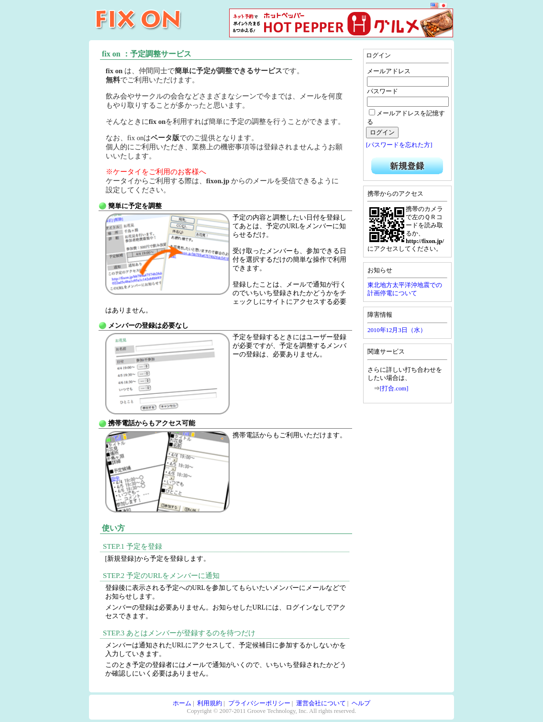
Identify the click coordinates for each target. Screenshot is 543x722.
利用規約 (209, 703)
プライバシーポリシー (259, 703)
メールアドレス (388, 71)
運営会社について (321, 703)
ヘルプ (361, 703)
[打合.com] (394, 388)
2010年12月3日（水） (396, 330)
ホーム (182, 703)
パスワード (382, 91)
